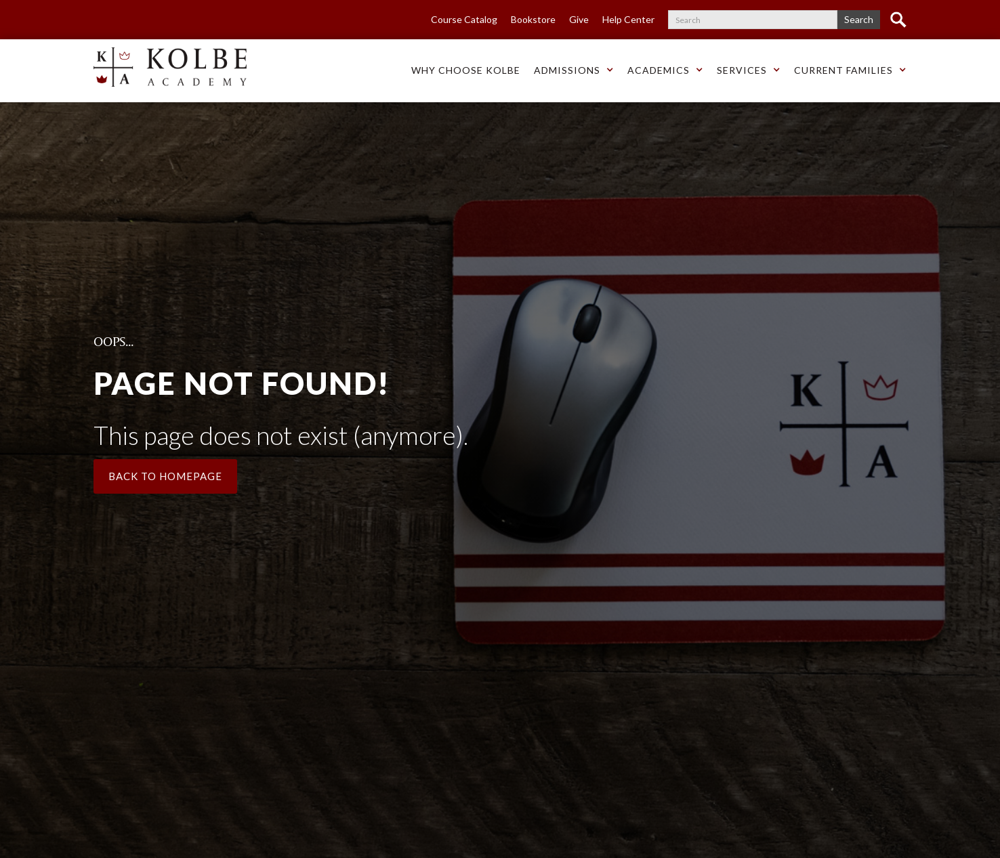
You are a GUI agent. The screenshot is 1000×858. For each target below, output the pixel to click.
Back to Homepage (165, 476)
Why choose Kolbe (465, 70)
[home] (170, 67)
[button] (465, 70)
